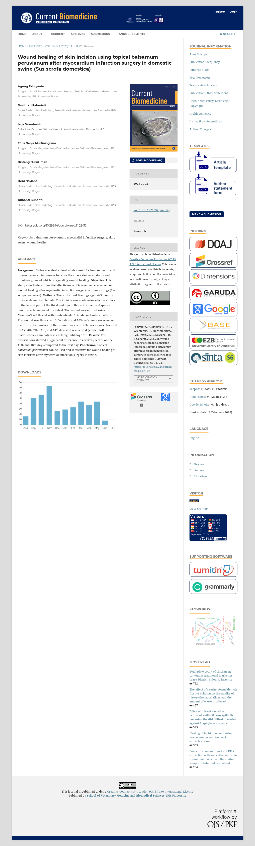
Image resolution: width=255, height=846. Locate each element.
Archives (78, 33)
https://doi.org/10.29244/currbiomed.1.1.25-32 (55, 225)
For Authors (197, 470)
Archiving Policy (200, 113)
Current (58, 33)
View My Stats (199, 509)
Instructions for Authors (206, 121)
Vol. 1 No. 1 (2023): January (63, 46)
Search (227, 33)
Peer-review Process (203, 85)
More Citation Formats (147, 379)
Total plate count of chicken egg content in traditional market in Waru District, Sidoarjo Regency (211, 675)
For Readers (197, 464)
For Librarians (198, 476)
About (37, 33)
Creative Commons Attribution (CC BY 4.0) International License (150, 791)
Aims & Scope (199, 54)
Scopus (194, 389)
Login (233, 11)
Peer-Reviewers (200, 77)
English (194, 438)
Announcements (132, 33)
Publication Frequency (205, 62)
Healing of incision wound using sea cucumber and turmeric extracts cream (211, 737)
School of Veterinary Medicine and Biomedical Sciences (126, 795)
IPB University (176, 795)
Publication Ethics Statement (209, 93)
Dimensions (197, 397)
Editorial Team (199, 70)
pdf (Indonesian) (148, 160)
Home (22, 33)
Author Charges (200, 129)
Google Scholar (200, 404)
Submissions (101, 33)
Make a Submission (206, 214)
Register (219, 11)
